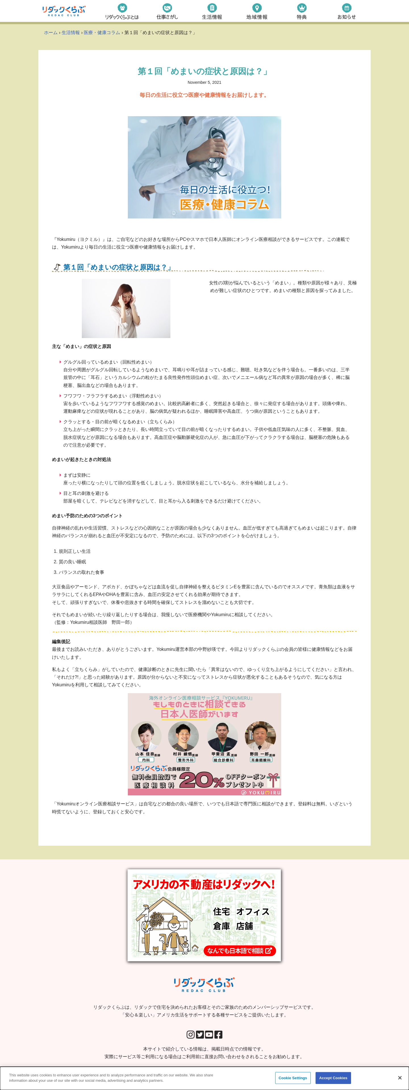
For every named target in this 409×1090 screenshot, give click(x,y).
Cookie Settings (293, 1078)
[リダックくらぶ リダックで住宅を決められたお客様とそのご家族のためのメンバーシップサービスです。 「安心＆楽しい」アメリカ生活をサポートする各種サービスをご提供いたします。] (64, 11)
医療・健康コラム (102, 32)
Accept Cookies (333, 1078)
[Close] (400, 1078)
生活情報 (71, 32)
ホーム (51, 32)
